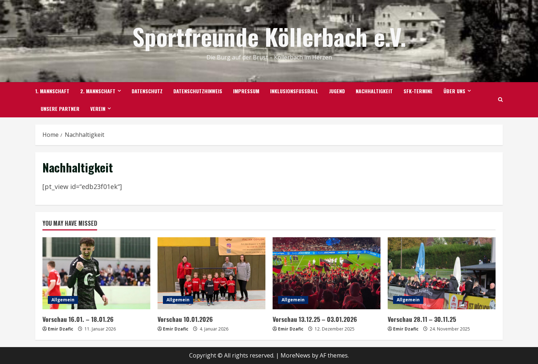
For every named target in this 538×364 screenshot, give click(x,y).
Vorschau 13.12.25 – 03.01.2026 (313, 318)
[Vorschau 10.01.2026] (211, 273)
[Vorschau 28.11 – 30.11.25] (442, 273)
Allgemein (62, 300)
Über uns (454, 91)
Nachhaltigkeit (374, 91)
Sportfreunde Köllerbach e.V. (269, 36)
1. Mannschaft (52, 91)
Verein (97, 108)
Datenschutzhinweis (197, 91)
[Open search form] (500, 100)
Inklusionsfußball (294, 91)
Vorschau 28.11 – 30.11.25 (420, 318)
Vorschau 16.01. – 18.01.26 (76, 318)
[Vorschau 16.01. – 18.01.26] (96, 273)
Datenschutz (147, 91)
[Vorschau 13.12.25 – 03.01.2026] (326, 273)
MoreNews (295, 355)
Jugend (337, 91)
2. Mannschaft (97, 91)
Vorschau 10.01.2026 (184, 318)
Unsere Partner (60, 108)
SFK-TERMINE (418, 91)
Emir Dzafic (60, 328)
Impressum (246, 91)
